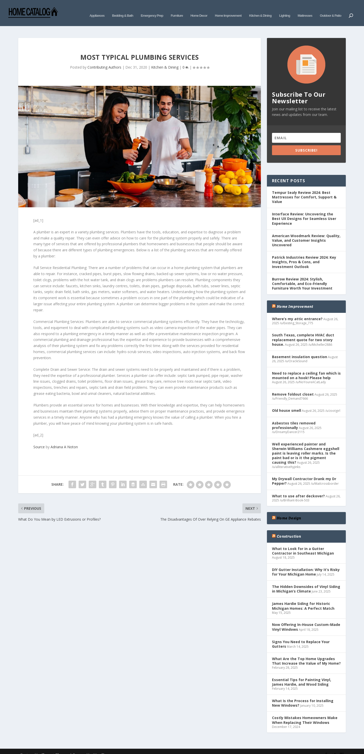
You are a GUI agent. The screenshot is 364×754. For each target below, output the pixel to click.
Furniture (177, 9)
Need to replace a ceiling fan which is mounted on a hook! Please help (306, 368)
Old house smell (286, 402)
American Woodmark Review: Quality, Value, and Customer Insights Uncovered (306, 233)
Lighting (284, 9)
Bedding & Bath (122, 9)
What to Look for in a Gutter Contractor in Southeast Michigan (303, 543)
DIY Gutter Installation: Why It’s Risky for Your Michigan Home (306, 564)
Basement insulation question (299, 349)
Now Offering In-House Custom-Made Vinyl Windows (306, 619)
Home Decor (198, 9)
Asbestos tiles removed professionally (293, 417)
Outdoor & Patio (330, 9)
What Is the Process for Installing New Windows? (302, 695)
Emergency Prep (152, 9)
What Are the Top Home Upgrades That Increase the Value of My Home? (306, 653)
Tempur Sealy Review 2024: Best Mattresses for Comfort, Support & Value (304, 189)
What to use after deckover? (298, 488)
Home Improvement (228, 9)
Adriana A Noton (64, 439)
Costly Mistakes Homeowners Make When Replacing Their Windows (304, 712)
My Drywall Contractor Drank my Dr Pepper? (304, 473)
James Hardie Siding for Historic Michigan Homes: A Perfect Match (303, 598)
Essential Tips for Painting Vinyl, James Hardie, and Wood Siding (301, 674)
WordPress (102, 747)
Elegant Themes (55, 747)
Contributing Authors (104, 59)
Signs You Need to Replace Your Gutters (301, 636)
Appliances (96, 9)
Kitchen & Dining (260, 9)
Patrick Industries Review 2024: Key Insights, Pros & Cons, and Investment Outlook (304, 254)
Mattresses (305, 9)
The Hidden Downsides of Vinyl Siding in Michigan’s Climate (306, 581)
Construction (289, 528)
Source (39, 439)
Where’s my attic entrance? (297, 311)
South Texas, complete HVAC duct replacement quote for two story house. (303, 332)
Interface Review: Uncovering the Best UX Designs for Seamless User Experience (304, 211)
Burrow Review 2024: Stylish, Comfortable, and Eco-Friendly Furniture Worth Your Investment (302, 276)
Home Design (289, 510)
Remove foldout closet (293, 386)
